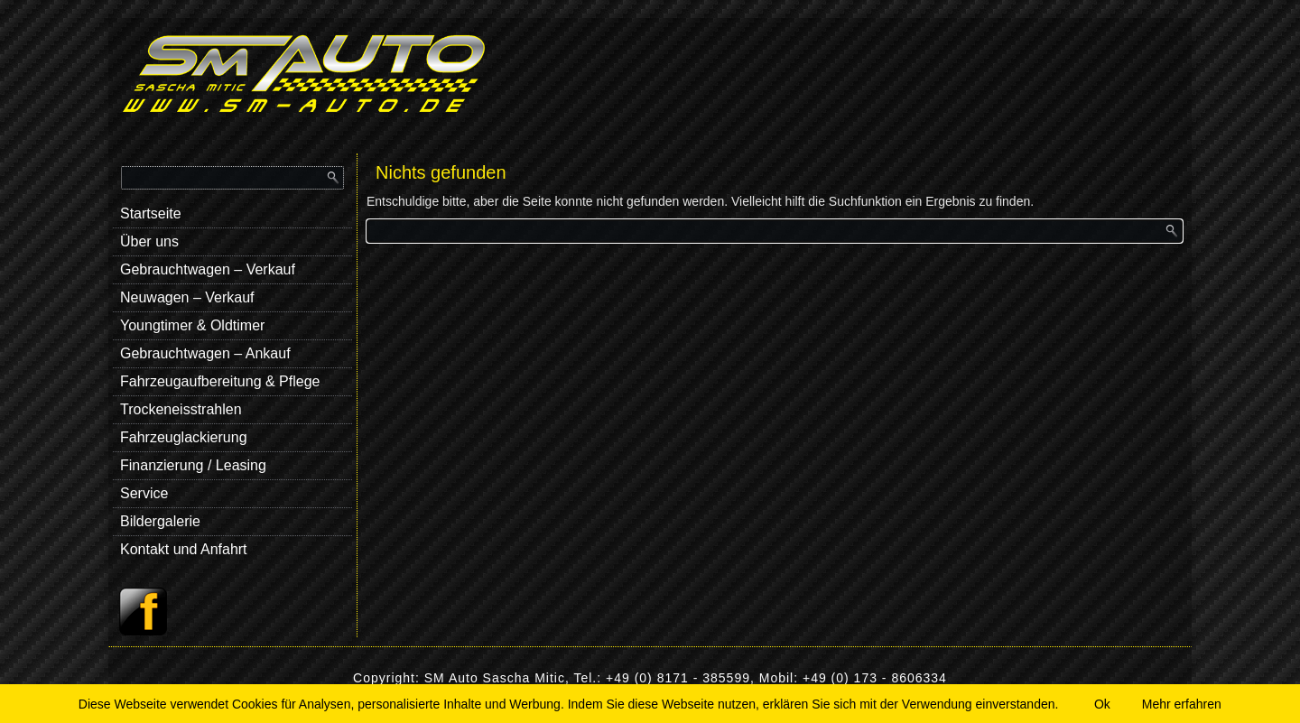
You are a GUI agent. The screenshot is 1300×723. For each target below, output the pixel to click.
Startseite (150, 213)
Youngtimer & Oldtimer (192, 325)
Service (144, 493)
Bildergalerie (160, 521)
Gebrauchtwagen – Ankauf (205, 353)
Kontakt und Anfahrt (183, 549)
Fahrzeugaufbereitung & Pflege (220, 381)
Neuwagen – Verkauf (187, 297)
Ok (1102, 704)
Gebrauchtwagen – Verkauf (207, 269)
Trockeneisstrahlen (181, 409)
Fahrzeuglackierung (183, 437)
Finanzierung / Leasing (193, 465)
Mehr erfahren (1181, 704)
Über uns (149, 241)
